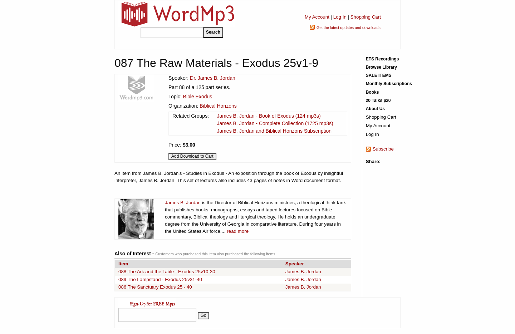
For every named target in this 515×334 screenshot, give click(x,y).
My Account (317, 17)
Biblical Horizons (218, 106)
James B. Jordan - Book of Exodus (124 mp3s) (268, 116)
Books (372, 92)
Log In (340, 17)
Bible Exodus (197, 96)
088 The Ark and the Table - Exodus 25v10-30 (166, 271)
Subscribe (383, 149)
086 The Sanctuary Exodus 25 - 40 (155, 287)
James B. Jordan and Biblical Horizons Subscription (274, 131)
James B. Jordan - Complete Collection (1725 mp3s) (275, 123)
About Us (375, 108)
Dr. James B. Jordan (212, 78)
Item (123, 263)
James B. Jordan (183, 202)
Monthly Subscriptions (389, 83)
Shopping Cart (365, 17)
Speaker (294, 263)
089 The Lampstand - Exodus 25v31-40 (160, 279)
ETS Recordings (382, 59)
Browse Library (381, 67)
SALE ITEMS (379, 75)
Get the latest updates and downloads (349, 27)
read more (238, 231)
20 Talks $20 (378, 100)
